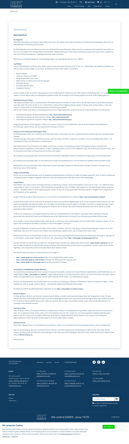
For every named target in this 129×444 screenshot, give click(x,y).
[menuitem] (69, 6)
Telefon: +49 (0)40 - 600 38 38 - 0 (18, 381)
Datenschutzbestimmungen (110, 403)
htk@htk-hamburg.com (25, 335)
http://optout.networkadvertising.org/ (60, 119)
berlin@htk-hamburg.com (43, 376)
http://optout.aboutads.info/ (60, 117)
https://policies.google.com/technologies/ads (30, 262)
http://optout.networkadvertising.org (60, 114)
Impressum (49, 362)
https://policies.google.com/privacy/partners (30, 257)
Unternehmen (12, 400)
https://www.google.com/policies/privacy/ (70, 289)
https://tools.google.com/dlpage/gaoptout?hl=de (83, 238)
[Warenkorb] (100, 2)
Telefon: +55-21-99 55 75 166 (101, 381)
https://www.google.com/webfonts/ (36, 274)
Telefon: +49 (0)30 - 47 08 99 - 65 (46, 373)
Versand (57, 362)
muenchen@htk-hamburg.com (72, 385)
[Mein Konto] (90, 2)
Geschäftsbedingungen (15, 361)
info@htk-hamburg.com (15, 385)
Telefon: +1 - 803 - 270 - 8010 (101, 373)
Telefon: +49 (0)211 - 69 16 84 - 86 (47, 383)
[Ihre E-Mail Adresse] (103, 399)
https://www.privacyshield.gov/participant (92, 197)
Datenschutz (40, 362)
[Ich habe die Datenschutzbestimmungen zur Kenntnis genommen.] (93, 403)
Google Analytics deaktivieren (99, 243)
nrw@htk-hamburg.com (43, 385)
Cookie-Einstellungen (70, 362)
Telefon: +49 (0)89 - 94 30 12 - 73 (74, 383)
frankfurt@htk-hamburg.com (72, 376)
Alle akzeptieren (108, 426)
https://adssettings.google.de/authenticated (29, 260)
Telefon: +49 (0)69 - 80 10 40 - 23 (74, 373)
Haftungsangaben (13, 363)
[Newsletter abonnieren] (116, 399)
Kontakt (11, 398)
